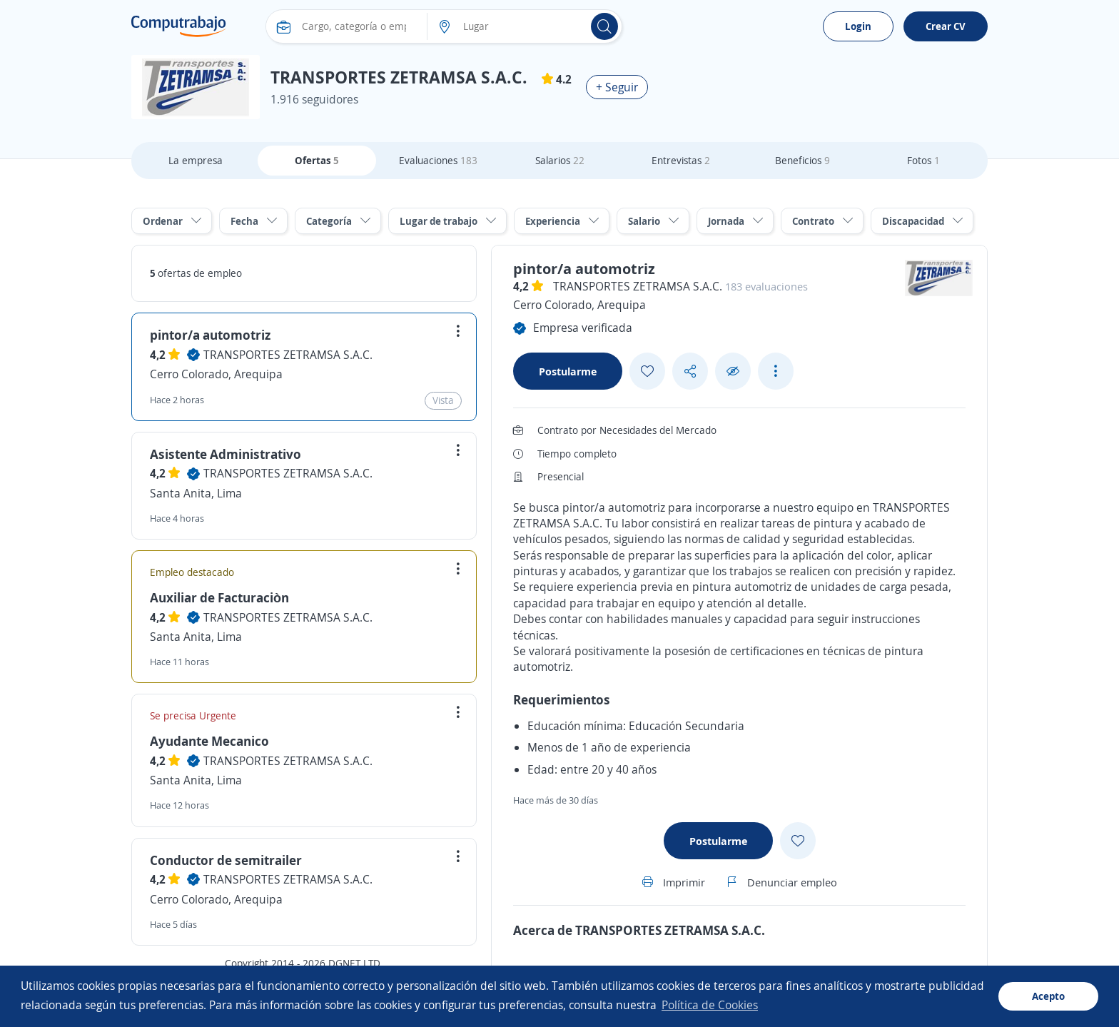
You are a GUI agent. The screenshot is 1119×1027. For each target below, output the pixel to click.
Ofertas (317, 160)
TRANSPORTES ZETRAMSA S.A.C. (288, 355)
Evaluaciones (438, 160)
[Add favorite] (647, 371)
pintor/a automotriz (210, 334)
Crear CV (946, 26)
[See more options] (775, 371)
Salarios (559, 160)
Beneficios (802, 160)
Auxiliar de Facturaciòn (219, 597)
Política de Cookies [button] (710, 1005)
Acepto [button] (1048, 996)
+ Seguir (617, 87)
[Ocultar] (732, 371)
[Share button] (690, 371)
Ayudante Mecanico (209, 740)
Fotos (923, 160)
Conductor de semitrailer (226, 860)
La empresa (195, 160)
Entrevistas (681, 160)
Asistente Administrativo (225, 453)
